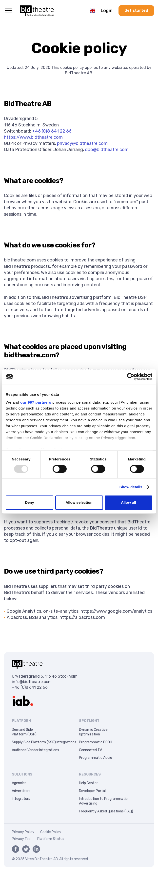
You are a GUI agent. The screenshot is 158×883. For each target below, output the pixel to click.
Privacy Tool (21, 839)
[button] (92, 11)
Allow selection (78, 503)
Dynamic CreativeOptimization (93, 732)
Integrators (21, 799)
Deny (29, 503)
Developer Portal (92, 791)
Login (107, 10)
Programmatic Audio (95, 758)
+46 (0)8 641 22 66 (52, 131)
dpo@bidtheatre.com (107, 149)
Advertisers (21, 791)
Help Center (88, 783)
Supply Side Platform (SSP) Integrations (44, 742)
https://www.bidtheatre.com (33, 137)
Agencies (19, 783)
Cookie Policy (50, 832)
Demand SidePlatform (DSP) (24, 732)
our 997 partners (35, 402)
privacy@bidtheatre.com (82, 143)
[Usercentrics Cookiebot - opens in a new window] (130, 376)
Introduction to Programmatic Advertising (103, 801)
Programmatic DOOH (95, 742)
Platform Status (50, 839)
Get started (136, 10)
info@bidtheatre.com (32, 681)
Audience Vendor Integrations (35, 750)
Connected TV (90, 750)
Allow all (128, 503)
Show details (130, 487)
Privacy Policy (23, 832)
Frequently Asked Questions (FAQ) (106, 811)
